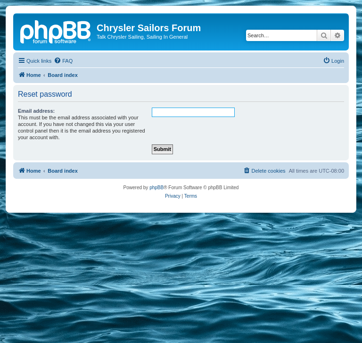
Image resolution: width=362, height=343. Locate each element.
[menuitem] (63, 61)
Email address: (36, 111)
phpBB (156, 187)
